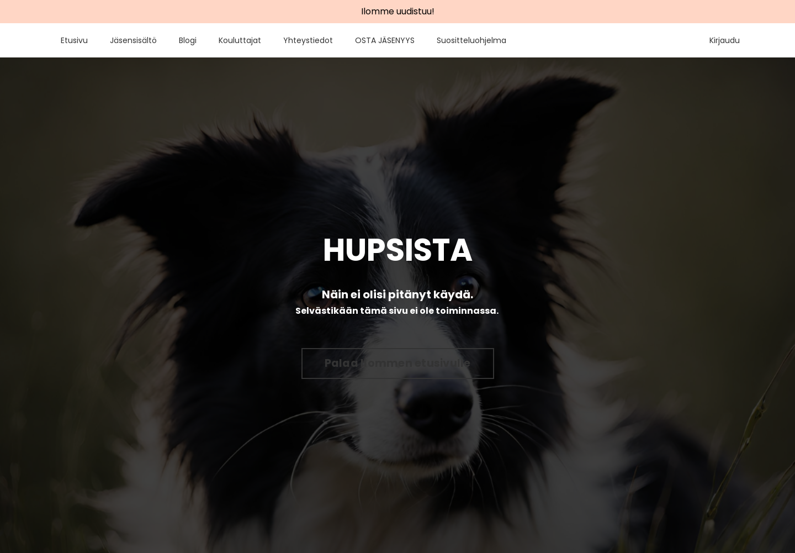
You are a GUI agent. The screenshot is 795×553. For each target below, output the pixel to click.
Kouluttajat (240, 40)
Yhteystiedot (308, 40)
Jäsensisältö (133, 40)
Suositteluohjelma (471, 40)
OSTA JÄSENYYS (385, 40)
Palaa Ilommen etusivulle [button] (398, 363)
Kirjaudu (724, 40)
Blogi (188, 40)
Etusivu (74, 40)
